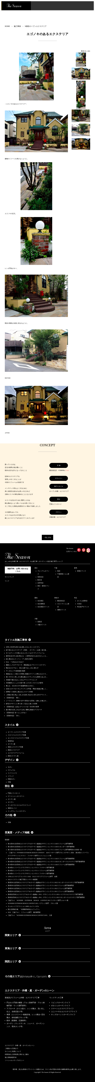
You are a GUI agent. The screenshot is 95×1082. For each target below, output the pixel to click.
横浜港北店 (61, 601)
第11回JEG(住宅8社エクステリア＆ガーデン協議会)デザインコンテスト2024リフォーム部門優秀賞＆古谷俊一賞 (45, 850)
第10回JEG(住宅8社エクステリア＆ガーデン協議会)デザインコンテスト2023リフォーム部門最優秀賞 (41, 858)
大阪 (36, 619)
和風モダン (11, 779)
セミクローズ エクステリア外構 (18, 738)
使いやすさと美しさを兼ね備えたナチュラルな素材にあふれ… (27, 677)
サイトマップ (9, 577)
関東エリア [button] (13, 935)
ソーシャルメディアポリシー (14, 1060)
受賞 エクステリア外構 (15, 747)
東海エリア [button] (13, 948)
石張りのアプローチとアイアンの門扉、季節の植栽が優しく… (27, 689)
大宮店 (79, 604)
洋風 (9, 782)
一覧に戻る (47, 537)
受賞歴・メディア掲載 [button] (19, 832)
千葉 (55, 568)
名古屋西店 (41, 604)
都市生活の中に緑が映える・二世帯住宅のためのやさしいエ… (27, 656)
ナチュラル (11, 770)
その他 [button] (10, 815)
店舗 (9, 822)
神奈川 (56, 598)
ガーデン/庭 (12, 799)
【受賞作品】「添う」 (13, 716)
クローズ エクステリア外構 (17, 735)
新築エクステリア (14, 750)
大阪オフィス (41, 625)
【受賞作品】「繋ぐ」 (13, 698)
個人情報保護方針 (11, 1057)
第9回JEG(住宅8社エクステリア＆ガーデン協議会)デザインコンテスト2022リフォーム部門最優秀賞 (41, 885)
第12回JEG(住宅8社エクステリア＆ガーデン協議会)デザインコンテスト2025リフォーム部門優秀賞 (40, 844)
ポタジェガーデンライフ (60, 1006)
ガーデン (11, 802)
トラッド (11, 776)
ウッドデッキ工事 (56, 998)
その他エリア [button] (27, 976)
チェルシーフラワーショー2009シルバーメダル (23, 906)
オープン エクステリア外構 (17, 732)
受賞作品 (11, 741)
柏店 (58, 571)
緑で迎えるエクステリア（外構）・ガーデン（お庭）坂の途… (27, 650)
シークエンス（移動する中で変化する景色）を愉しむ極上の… (27, 701)
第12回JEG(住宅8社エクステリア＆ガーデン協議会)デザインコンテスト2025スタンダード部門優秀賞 (41, 847)
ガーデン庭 (11, 744)
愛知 (36, 598)
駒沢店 (39, 580)
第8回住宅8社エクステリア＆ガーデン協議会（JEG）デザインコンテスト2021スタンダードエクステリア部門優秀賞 (46, 897)
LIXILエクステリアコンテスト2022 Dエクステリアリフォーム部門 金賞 (32, 876)
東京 (36, 568)
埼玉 (75, 598)
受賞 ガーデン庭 (13, 756)
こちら (67, 470)
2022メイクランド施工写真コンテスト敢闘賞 (22, 879)
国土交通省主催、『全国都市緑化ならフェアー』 (24, 909)
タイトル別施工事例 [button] (18, 639)
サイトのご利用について (13, 1051)
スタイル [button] (11, 724)
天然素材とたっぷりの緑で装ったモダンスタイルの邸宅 (24, 683)
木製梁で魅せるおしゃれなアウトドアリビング (21, 680)
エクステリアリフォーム (16, 753)
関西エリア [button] (13, 961)
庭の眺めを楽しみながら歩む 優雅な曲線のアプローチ (24, 710)
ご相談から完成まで (11, 1048)
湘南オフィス (61, 610)
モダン (10, 767)
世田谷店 (40, 577)
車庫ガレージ (12, 808)
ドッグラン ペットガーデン (17, 811)
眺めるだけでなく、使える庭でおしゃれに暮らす (22, 668)
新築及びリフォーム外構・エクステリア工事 (22, 998)
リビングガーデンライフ (60, 1003)
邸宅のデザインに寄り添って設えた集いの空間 (21, 704)
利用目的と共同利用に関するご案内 (17, 1054)
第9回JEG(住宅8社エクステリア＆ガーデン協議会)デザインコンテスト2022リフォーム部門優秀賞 (40, 888)
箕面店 (39, 622)
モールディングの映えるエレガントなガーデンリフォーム (25, 653)
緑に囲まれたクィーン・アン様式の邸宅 (19, 659)
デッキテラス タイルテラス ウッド (19, 805)
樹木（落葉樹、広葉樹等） (17, 1020)
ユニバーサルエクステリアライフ (64, 1012)
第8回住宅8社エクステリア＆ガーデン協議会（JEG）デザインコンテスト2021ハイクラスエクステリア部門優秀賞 (45, 894)
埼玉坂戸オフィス (83, 607)
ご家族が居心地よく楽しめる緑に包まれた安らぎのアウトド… (27, 695)
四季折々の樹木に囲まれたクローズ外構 (19, 692)
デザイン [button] (11, 760)
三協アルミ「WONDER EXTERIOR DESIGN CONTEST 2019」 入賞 (30, 915)
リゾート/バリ (12, 773)
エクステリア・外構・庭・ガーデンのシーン (29, 990)
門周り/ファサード (14, 793)
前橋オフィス (81, 571)
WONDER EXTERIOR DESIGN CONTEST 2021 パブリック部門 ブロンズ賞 (33, 903)
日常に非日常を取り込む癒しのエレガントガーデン (23, 647)
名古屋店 (40, 601)
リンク (7, 581)
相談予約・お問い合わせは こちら (17, 570)
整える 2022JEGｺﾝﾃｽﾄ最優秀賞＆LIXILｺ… (20, 686)
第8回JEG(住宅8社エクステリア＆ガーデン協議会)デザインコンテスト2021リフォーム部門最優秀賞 (41, 891)
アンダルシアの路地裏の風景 (15, 671)
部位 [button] (9, 786)
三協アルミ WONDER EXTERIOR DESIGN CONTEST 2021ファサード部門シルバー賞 (38, 900)
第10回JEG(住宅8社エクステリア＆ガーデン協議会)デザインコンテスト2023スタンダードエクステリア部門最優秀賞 (46, 861)
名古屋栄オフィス (43, 607)
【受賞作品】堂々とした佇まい (16, 713)
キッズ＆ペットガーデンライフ (63, 1014)
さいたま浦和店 (82, 601)
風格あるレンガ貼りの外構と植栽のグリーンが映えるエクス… (27, 674)
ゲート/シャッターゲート (16, 796)
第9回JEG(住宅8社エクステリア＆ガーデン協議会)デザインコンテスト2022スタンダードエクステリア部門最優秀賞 (46, 882)
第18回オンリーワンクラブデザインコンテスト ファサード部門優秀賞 (31, 873)
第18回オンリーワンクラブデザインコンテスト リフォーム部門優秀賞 (31, 870)
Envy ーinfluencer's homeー (15, 662)
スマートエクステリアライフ (62, 1009)
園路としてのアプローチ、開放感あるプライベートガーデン (26, 665)
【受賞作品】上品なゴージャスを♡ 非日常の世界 (23, 707)
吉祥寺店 (40, 583)
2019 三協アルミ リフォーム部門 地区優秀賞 (24, 912)
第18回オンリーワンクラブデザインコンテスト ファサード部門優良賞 (31, 867)
